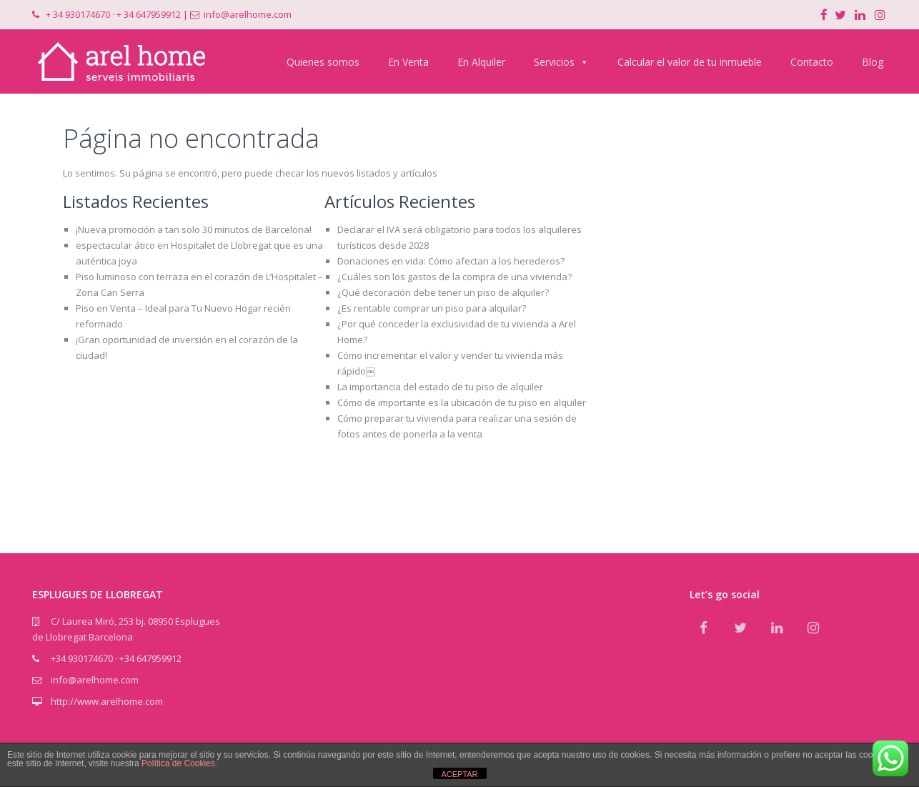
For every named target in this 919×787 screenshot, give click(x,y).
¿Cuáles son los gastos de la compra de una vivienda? (454, 276)
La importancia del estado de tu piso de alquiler (440, 386)
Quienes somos (323, 62)
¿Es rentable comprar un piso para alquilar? (431, 308)
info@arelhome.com (248, 14)
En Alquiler (481, 62)
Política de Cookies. (179, 763)
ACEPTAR (459, 774)
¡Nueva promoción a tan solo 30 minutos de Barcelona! (194, 229)
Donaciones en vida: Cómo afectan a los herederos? (451, 260)
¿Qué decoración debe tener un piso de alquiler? (443, 292)
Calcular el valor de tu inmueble (689, 62)
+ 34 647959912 (148, 14)
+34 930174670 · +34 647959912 (116, 658)
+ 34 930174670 (78, 14)
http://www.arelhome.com (107, 701)
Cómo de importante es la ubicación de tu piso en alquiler (461, 402)
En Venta (408, 62)
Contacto (811, 62)
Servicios (561, 62)
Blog (872, 62)
